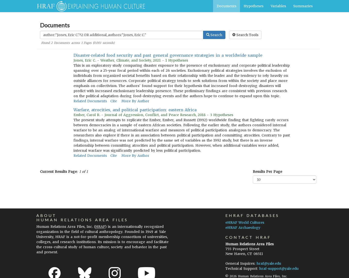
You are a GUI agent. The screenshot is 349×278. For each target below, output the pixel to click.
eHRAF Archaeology (242, 227)
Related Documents (90, 101)
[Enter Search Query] (121, 35)
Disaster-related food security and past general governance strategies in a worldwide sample (167, 55)
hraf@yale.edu (269, 263)
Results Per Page (267, 171)
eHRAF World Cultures (244, 222)
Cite (113, 101)
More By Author (135, 101)
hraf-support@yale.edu (279, 268)
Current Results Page (58, 171)
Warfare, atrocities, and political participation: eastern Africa (135, 109)
